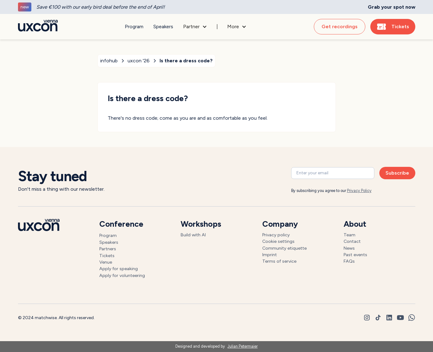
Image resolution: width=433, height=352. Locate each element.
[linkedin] (389, 317)
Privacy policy (276, 235)
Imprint (269, 254)
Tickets (107, 255)
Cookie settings (278, 241)
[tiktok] (378, 317)
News (349, 248)
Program (134, 26)
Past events (355, 254)
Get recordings (340, 26)
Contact (352, 241)
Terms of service (279, 261)
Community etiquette (284, 248)
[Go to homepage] (38, 27)
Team (349, 235)
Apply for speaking (118, 268)
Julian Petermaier (243, 346)
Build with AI (193, 235)
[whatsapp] (411, 317)
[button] (195, 26)
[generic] (216, 7)
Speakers (163, 26)
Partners (107, 249)
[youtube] (400, 317)
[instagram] (367, 317)
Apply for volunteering (122, 275)
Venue (105, 262)
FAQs (349, 261)
